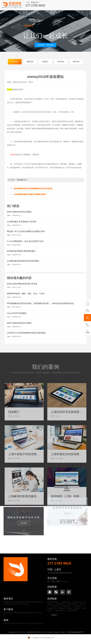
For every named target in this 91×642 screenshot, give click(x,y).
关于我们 (24, 15)
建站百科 (30, 62)
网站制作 (70, 608)
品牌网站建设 (9, 602)
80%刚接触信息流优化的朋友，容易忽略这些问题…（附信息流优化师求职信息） (41, 304)
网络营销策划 (20, 602)
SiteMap (64, 582)
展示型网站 (8, 613)
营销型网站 (17, 613)
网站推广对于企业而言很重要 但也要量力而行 (26, 232)
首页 (9, 15)
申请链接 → (54, 615)
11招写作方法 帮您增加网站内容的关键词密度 (26, 333)
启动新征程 (67, 504)
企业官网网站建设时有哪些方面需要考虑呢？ (30, 195)
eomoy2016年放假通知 (16, 314)
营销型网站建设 (53, 602)
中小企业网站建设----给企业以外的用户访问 (25, 242)
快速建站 (28, 25)
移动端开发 (27, 613)
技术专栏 (61, 62)
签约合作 (76, 62)
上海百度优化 (72, 604)
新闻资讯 (73, 15)
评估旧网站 (23, 516)
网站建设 (62, 608)
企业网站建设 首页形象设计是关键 (21, 222)
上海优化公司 (55, 606)
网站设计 (78, 608)
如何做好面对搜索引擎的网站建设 (21, 251)
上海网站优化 (60, 604)
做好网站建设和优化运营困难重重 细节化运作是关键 (33, 189)
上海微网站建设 (59, 611)
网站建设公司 (22, 180)
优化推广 (45, 62)
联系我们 (12, 25)
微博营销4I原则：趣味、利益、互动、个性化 (26, 294)
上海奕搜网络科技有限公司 (12, 4)
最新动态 (14, 62)
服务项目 (40, 15)
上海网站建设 (65, 602)
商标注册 (24, 604)
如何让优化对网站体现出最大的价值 (22, 284)
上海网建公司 (67, 606)
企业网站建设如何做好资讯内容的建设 (23, 261)
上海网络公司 (78, 606)
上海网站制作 (77, 602)
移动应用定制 (31, 602)
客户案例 (57, 15)
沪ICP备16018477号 (75, 632)
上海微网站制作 (72, 611)
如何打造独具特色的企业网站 (19, 212)
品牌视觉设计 (15, 604)
